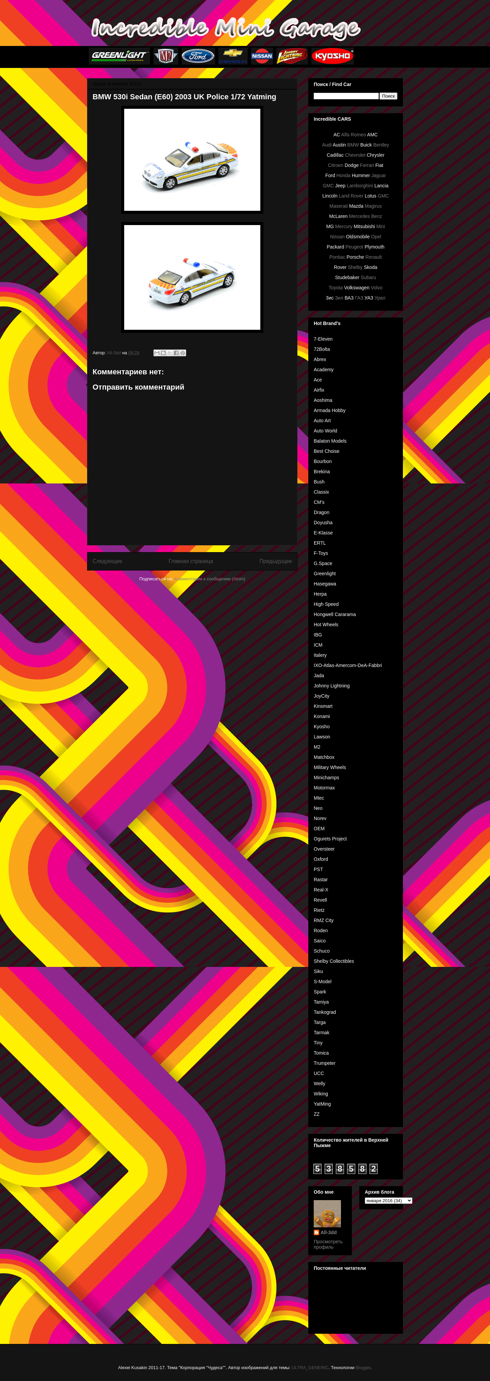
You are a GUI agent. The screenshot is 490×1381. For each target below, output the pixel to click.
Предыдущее (276, 561)
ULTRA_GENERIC (310, 1367)
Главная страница (190, 561)
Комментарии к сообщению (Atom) (210, 578)
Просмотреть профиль (328, 1244)
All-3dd (329, 1232)
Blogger (363, 1367)
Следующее (107, 561)
